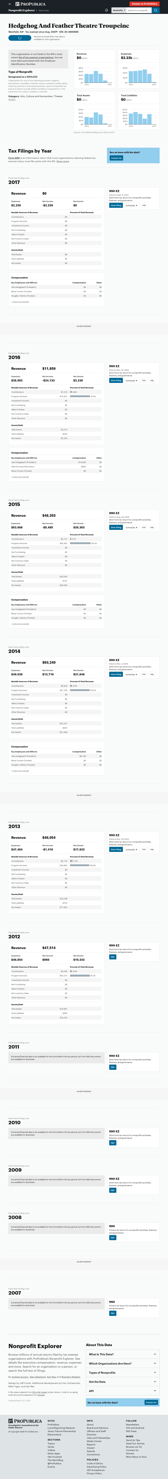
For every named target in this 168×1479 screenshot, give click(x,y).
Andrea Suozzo (20, 1376)
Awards (91, 1451)
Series (51, 1446)
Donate (130, 1453)
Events (51, 1466)
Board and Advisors (97, 1427)
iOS (128, 1427)
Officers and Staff (96, 1431)
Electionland (54, 1434)
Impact (91, 1447)
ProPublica (53, 1424)
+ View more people (20, 301)
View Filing (116, 205)
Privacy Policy (94, 1473)
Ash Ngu (51, 1376)
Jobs (89, 1437)
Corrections (93, 1454)
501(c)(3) (32, 76)
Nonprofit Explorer (21, 10)
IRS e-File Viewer (39, 1392)
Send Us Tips (133, 1440)
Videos (51, 1450)
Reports (91, 1444)
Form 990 (14, 157)
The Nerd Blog (55, 1460)
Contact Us (116, 158)
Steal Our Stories (135, 1443)
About (90, 1424)
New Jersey (44, 10)
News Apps (54, 1453)
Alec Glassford (38, 1376)
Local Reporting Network (61, 1427)
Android (139, 1427)
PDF (144, 380)
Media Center (94, 1441)
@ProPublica (54, 1463)
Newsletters (132, 1424)
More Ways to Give (136, 1456)
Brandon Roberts (71, 1376)
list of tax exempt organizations (36, 57)
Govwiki (41, 1394)
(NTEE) (11, 99)
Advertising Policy (97, 1466)
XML (144, 205)
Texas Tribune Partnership (62, 1431)
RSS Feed (131, 1431)
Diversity (91, 1434)
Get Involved (55, 1456)
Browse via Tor (134, 1446)
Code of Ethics (95, 1463)
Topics (51, 1443)
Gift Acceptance (96, 1469)
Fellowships (103, 1437)
